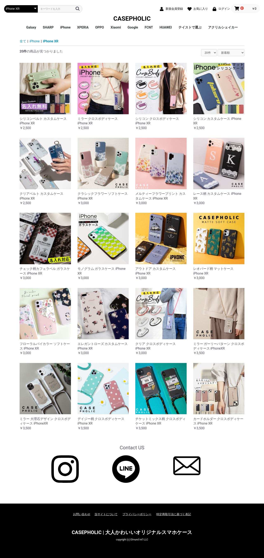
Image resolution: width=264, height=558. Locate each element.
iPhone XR (50, 41)
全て (23, 41)
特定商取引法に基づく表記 (173, 514)
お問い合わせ (81, 514)
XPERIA (82, 27)
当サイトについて (106, 514)
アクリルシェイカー (223, 27)
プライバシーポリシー (137, 514)
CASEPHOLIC (132, 18)
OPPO (99, 27)
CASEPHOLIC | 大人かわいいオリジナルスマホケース (132, 532)
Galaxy (31, 27)
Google (132, 27)
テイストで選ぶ (190, 27)
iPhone (65, 27)
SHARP (48, 27)
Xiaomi (116, 27)
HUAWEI (165, 27)
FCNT (149, 27)
